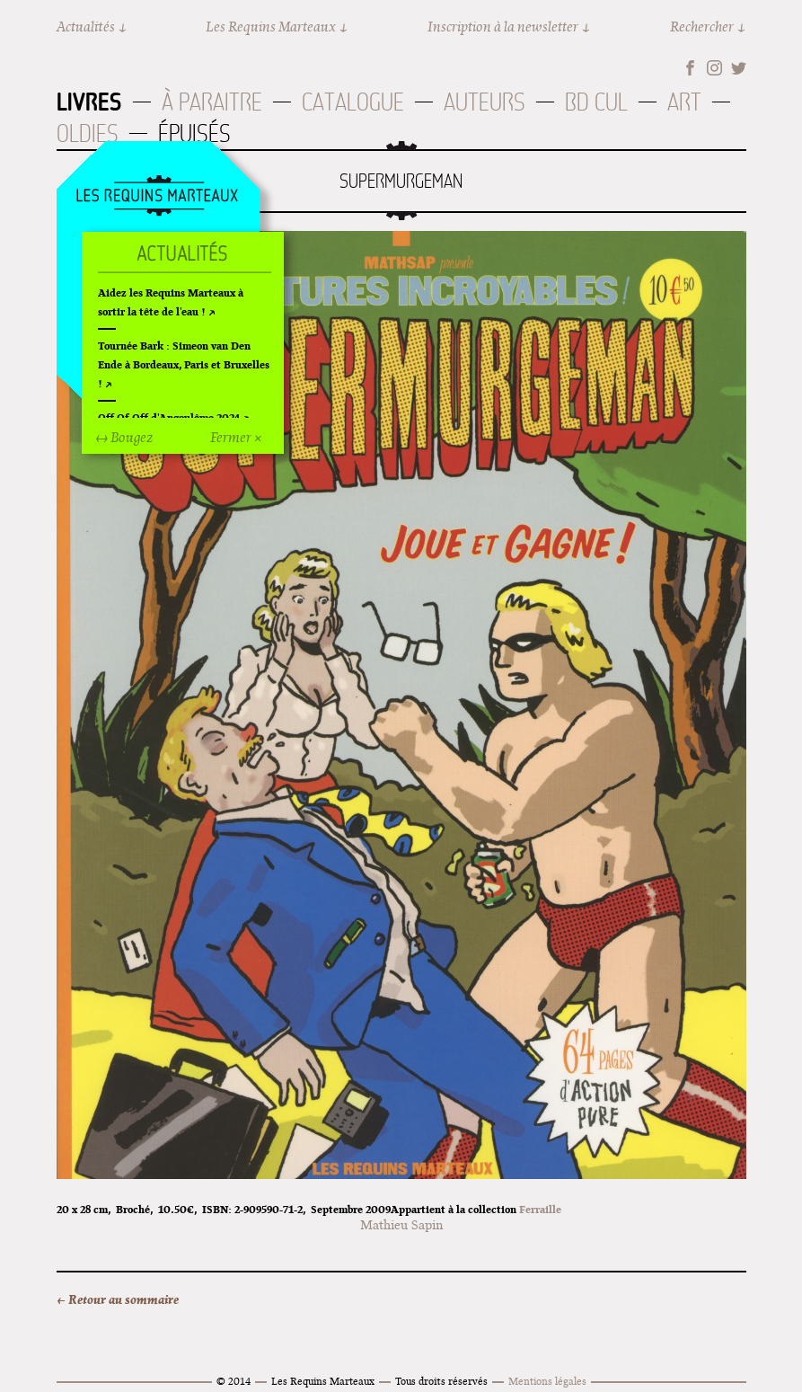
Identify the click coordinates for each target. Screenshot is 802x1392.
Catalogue (353, 102)
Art (684, 102)
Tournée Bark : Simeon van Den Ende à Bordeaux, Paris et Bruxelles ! (183, 364)
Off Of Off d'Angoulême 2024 (169, 417)
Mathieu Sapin (401, 1225)
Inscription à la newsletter (502, 26)
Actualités (86, 26)
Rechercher (702, 26)
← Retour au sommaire (118, 1299)
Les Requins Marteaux (271, 26)
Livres (89, 101)
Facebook (690, 67)
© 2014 (233, 1381)
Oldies (88, 133)
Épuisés (194, 133)
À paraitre (212, 102)
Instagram (714, 67)
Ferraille (540, 1209)
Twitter (738, 67)
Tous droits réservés (441, 1381)
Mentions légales (547, 1381)
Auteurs (484, 102)
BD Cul (596, 102)
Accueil (157, 196)
